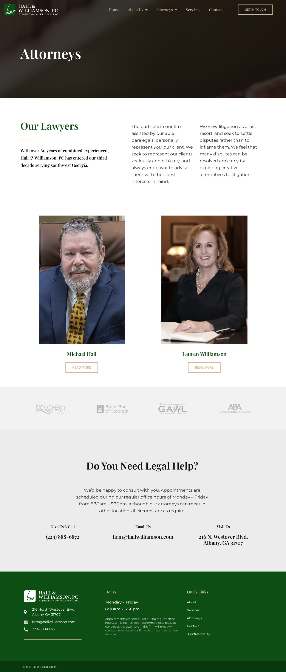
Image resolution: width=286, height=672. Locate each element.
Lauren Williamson (204, 353)
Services (193, 9)
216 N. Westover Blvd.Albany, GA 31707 (223, 539)
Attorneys (166, 10)
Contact (216, 9)
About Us (138, 10)
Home (114, 9)
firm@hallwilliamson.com (143, 536)
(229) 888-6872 (62, 536)
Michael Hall (81, 353)
